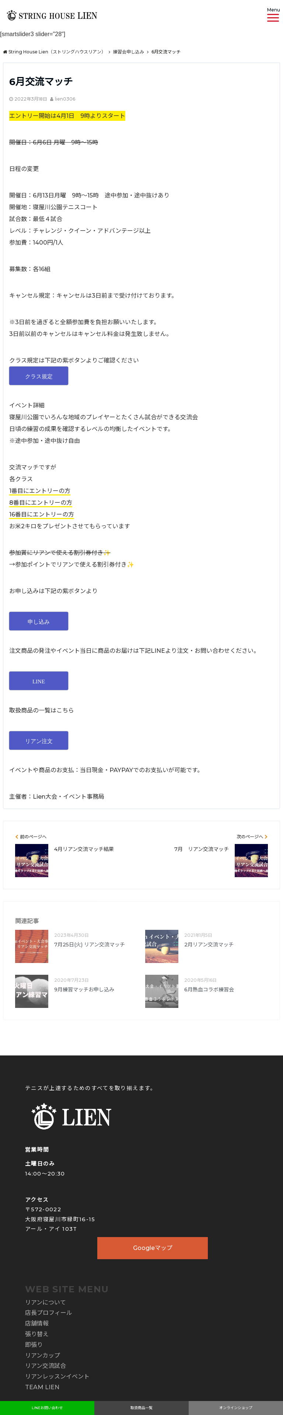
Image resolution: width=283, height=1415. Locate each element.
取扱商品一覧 (141, 1407)
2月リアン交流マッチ (209, 944)
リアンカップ (42, 1355)
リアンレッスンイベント (57, 1376)
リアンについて (45, 1302)
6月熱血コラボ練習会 (209, 989)
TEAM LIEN (42, 1387)
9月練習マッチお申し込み (84, 989)
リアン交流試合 (45, 1365)
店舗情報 (37, 1323)
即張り (34, 1344)
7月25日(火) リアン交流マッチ (89, 944)
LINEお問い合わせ (47, 1407)
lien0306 (65, 99)
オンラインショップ (235, 1407)
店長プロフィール (48, 1312)
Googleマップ (152, 1247)
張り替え (37, 1334)
